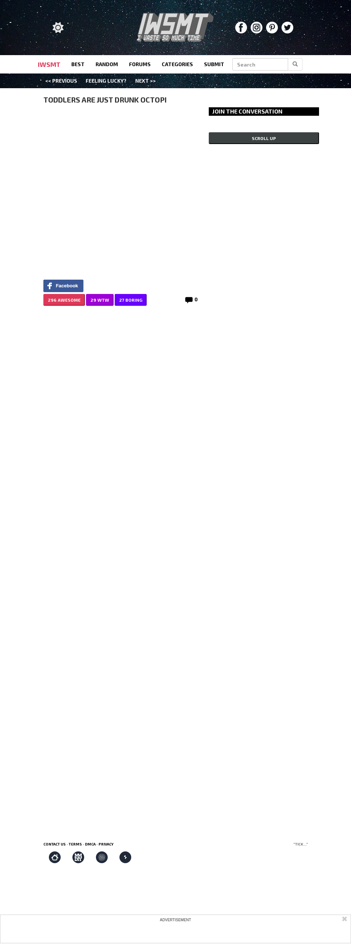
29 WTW (99, 299)
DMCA (90, 844)
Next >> (145, 81)
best (78, 64)
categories (177, 64)
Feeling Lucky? (106, 81)
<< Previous (61, 81)
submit (214, 64)
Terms (75, 844)
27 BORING (130, 299)
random (107, 64)
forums (140, 64)
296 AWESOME (64, 299)
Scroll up (264, 138)
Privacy (106, 844)
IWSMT (49, 64)
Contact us (54, 844)
